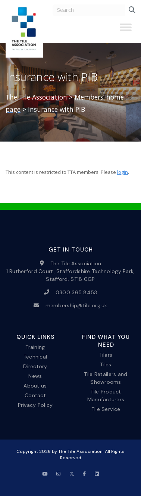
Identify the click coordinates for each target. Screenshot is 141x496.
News (35, 376)
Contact (35, 395)
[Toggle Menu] (126, 30)
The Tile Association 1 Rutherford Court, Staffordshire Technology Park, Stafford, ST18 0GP (70, 271)
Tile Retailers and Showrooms (105, 377)
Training (35, 346)
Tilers (106, 354)
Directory (35, 366)
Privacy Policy (35, 405)
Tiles (105, 364)
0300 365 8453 (76, 292)
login (122, 172)
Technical (35, 356)
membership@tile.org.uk (76, 305)
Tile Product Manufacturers (106, 395)
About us (35, 385)
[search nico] (89, 10)
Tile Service (105, 409)
